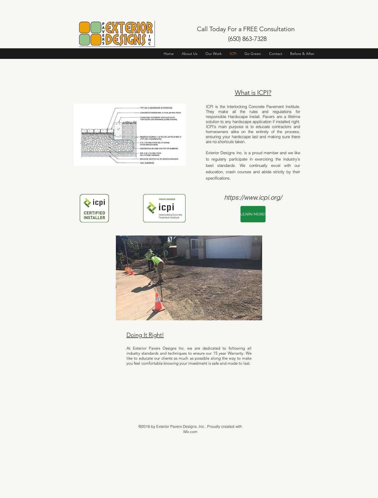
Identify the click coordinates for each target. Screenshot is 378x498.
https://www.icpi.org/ (253, 197)
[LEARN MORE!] (253, 214)
